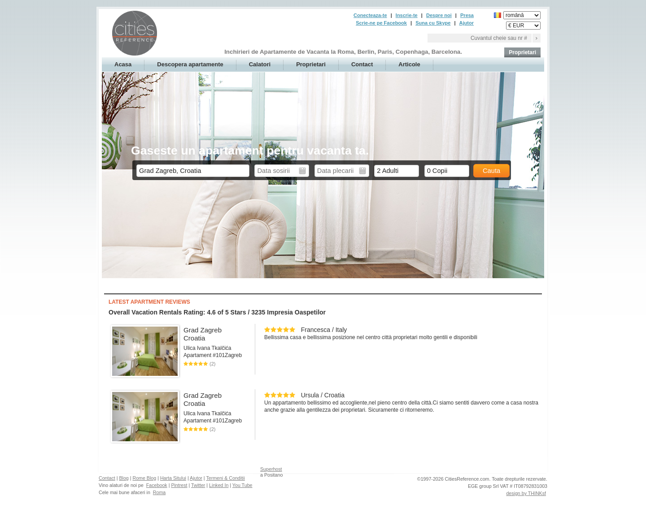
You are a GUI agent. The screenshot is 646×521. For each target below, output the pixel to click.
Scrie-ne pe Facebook (381, 23)
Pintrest (179, 485)
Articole (409, 64)
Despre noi (439, 15)
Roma (159, 492)
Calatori (260, 64)
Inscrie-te (407, 15)
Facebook (156, 485)
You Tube (242, 485)
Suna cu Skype (432, 23)
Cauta (491, 170)
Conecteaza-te (370, 15)
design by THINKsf (526, 493)
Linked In (218, 485)
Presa (467, 15)
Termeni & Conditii (225, 478)
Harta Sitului (173, 478)
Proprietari (522, 52)
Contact (362, 64)
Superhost (271, 469)
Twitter (198, 485)
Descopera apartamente (190, 64)
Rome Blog (144, 478)
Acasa (122, 64)
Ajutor (466, 23)
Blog (123, 478)
